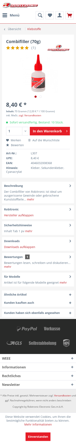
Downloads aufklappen (19, 247)
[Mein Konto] (60, 15)
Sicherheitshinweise (18, 225)
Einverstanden (38, 437)
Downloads (12, 241)
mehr (30, 199)
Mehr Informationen (38, 424)
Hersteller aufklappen (19, 215)
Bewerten (15, 145)
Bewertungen (13, 257)
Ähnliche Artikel (15, 294)
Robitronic (11, 209)
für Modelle (12, 277)
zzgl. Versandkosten (30, 115)
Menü (10, 14)
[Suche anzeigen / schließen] (40, 15)
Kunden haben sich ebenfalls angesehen (32, 313)
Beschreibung (13, 186)
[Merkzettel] (50, 15)
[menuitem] (10, 15)
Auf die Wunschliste (44, 140)
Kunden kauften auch (19, 303)
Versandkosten (62, 395)
